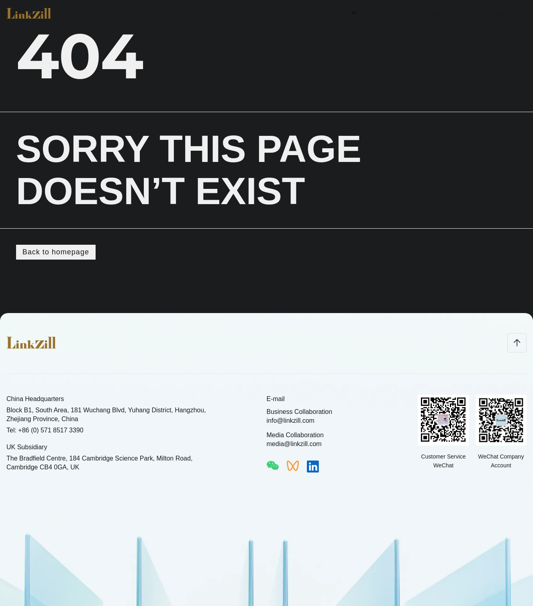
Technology (383, 13)
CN (522, 13)
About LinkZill (429, 13)
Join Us (469, 13)
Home (305, 13)
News (499, 13)
